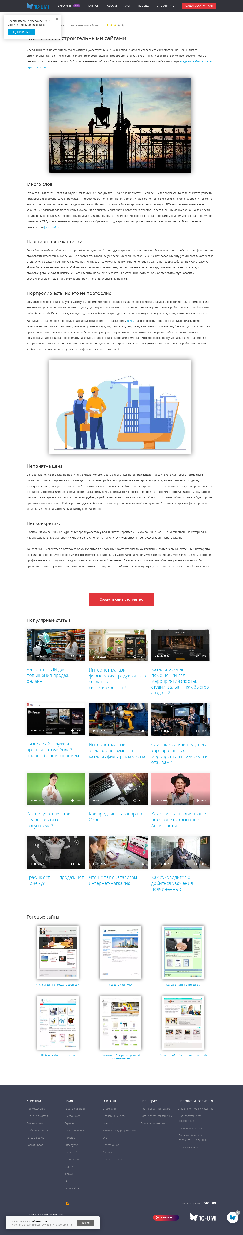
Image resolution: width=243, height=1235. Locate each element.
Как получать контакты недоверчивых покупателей (51, 820)
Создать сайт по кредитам (183, 984)
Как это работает (75, 1108)
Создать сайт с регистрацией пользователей (120, 1056)
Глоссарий (71, 1152)
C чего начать (165, 5)
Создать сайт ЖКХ (120, 984)
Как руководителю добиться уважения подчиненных (172, 883)
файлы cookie (39, 1221)
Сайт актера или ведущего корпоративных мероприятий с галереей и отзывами (179, 753)
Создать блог (35, 1145)
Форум (69, 1174)
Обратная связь (188, 1147)
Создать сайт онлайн (199, 5)
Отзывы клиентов (114, 1116)
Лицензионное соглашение (195, 1108)
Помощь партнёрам (152, 1123)
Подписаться (21, 32)
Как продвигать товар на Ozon (115, 817)
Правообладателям (190, 1128)
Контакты (108, 1152)
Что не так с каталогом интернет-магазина (113, 880)
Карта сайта (72, 1188)
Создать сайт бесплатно (121, 599)
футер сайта (51, 227)
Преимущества (36, 1108)
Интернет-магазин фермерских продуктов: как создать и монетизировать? (117, 679)
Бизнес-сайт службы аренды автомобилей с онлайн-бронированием (53, 750)
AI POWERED (167, 1217)
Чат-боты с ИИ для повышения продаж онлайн (48, 675)
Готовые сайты (36, 1137)
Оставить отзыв (112, 1159)
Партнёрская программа (155, 1108)
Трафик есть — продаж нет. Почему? (56, 880)
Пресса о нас (111, 1145)
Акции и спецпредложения (119, 1130)
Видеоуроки (72, 1145)
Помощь (143, 5)
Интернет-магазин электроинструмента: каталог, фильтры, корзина (117, 750)
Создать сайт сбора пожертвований (183, 1055)
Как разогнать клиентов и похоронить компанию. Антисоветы (178, 820)
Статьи (69, 1166)
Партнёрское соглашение (156, 1116)
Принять (85, 1223)
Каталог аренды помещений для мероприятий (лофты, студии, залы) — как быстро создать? (180, 681)
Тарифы (93, 5)
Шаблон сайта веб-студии (58, 1055)
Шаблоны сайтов (37, 1130)
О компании (110, 1108)
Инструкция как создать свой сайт (58, 984)
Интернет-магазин (38, 1116)
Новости (111, 5)
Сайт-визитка (35, 1123)
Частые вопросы (75, 1130)
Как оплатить (72, 1159)
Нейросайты (64, 5)
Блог (127, 5)
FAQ (67, 1181)
